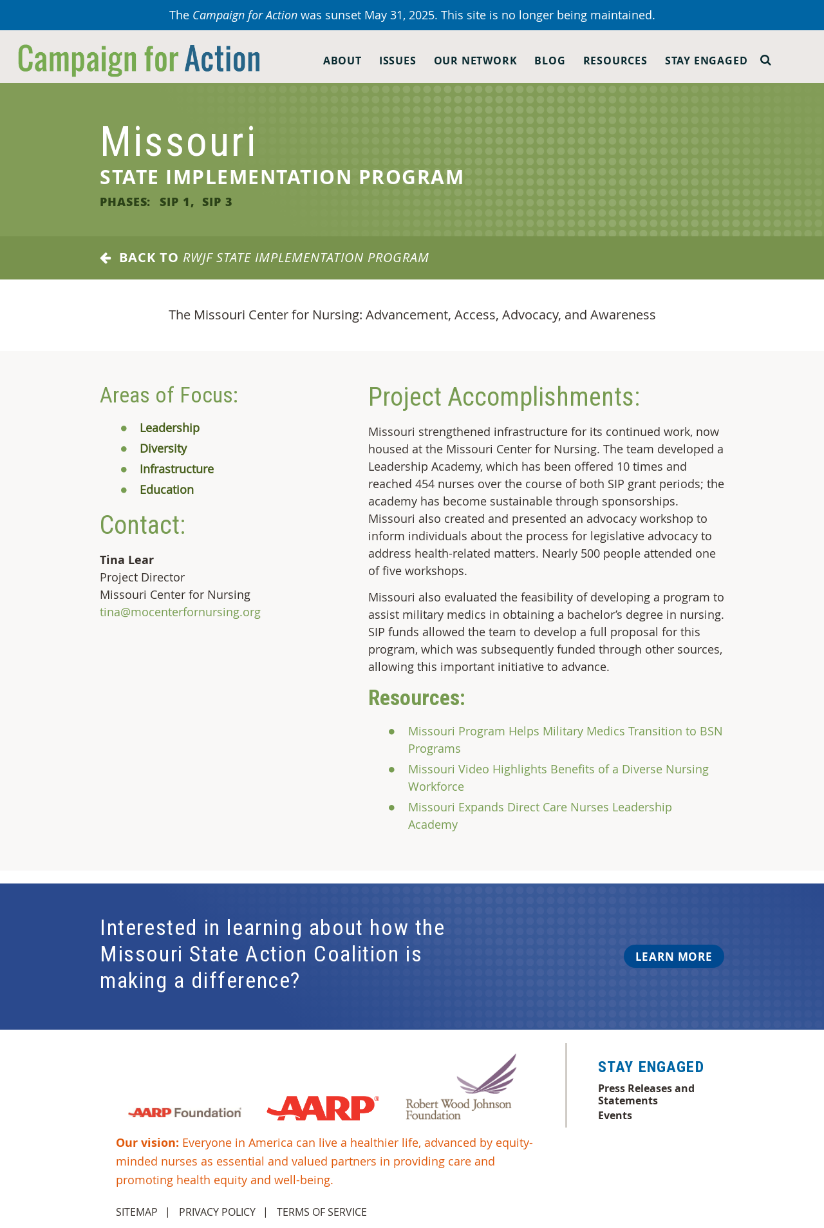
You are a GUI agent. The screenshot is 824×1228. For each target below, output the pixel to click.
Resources (615, 60)
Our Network (476, 60)
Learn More (674, 956)
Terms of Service (322, 1212)
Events (615, 1115)
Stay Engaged (706, 60)
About (342, 60)
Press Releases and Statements (646, 1094)
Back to (264, 257)
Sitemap (137, 1212)
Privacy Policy (217, 1212)
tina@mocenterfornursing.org (180, 611)
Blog (549, 60)
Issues (398, 60)
